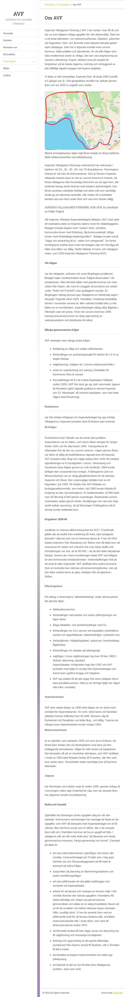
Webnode (118, 992)
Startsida (8, 33)
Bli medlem (9, 54)
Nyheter (7, 40)
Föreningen (9, 61)
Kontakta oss (10, 47)
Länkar (7, 75)
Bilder (6, 68)
